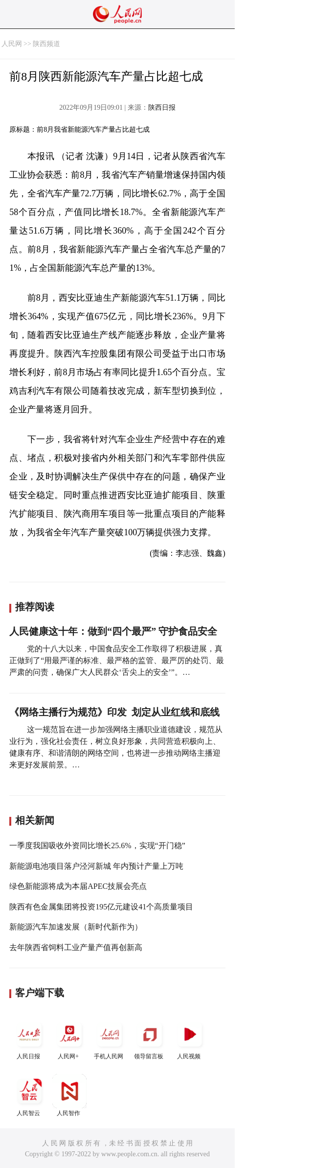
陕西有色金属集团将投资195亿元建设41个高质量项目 (101, 907)
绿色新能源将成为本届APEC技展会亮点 (78, 886)
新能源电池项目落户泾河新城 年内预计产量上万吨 (96, 866)
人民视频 (190, 1038)
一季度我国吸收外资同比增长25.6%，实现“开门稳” (97, 845)
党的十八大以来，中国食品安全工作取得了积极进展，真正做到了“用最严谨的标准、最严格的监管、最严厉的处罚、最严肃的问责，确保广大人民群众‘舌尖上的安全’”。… (116, 660)
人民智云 (29, 1095)
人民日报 (29, 1038)
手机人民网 (109, 1038)
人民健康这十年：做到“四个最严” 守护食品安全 (113, 631)
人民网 (11, 44)
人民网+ (69, 1038)
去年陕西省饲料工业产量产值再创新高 (75, 947)
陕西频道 (46, 44)
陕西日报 (162, 107)
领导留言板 (150, 1038)
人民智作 (69, 1095)
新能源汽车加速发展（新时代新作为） (75, 927)
